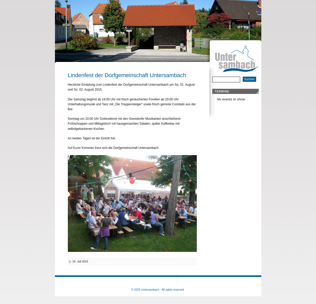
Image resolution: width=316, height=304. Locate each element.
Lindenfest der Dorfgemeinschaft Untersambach (127, 75)
